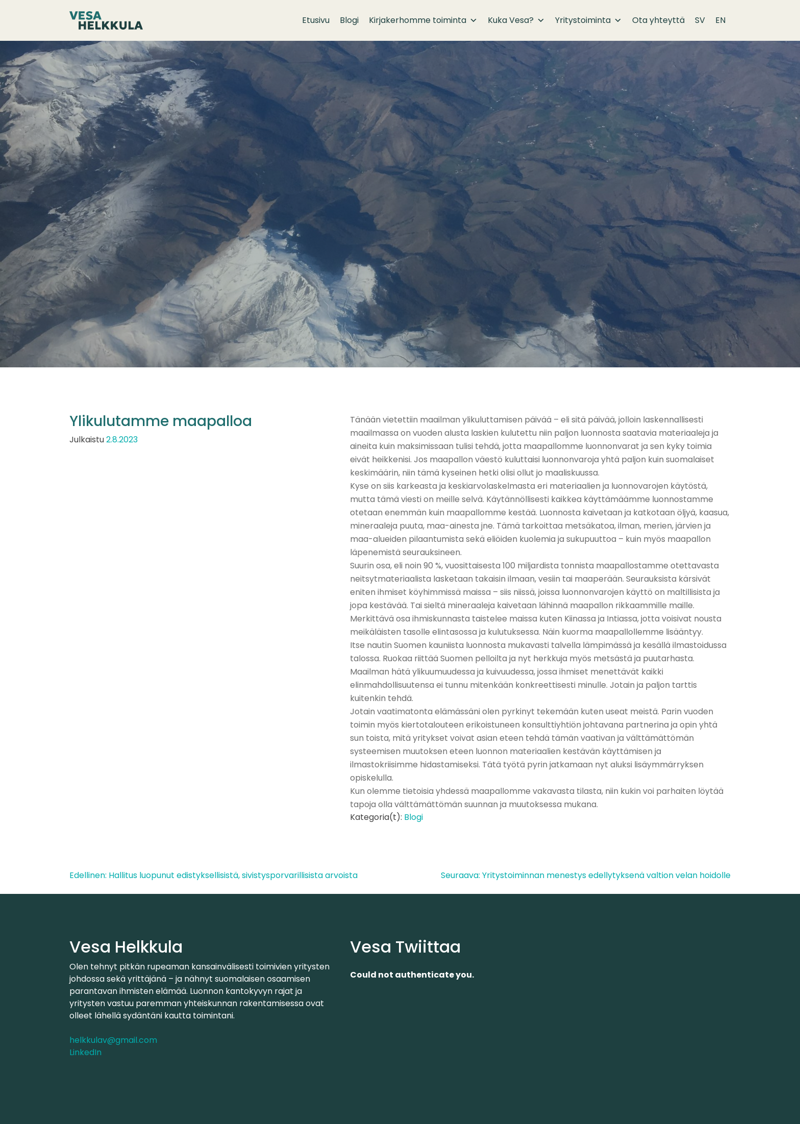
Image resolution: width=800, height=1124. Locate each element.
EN (720, 20)
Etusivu (316, 20)
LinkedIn (85, 1052)
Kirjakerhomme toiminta (423, 20)
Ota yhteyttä (658, 20)
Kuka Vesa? (516, 20)
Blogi (349, 20)
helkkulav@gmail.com (113, 1040)
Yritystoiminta (588, 20)
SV (700, 20)
